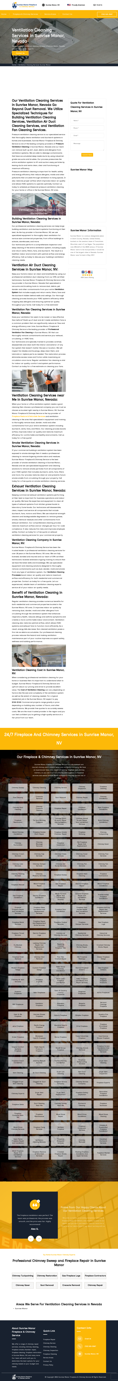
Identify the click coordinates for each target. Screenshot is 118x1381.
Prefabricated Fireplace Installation (103, 896)
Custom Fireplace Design (39, 969)
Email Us (98, 5)
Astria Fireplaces (103, 992)
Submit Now (87, 155)
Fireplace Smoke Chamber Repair (60, 833)
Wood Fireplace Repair (39, 885)
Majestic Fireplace (82, 1004)
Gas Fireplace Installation (18, 896)
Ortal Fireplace (81, 1026)
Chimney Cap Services (39, 855)
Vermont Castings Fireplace (103, 1004)
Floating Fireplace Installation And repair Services (81, 1154)
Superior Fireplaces (18, 992)
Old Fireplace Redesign (82, 958)
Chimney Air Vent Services (18, 980)
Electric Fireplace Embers (82, 969)
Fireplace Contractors (103, 875)
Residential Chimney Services (81, 934)
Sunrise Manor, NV (92, 1354)
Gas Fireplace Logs (103, 923)
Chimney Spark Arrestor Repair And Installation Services (60, 821)
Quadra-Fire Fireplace (103, 1015)
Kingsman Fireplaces (82, 992)
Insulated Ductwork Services (103, 1141)
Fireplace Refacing (82, 833)
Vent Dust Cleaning (82, 1073)
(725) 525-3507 (107, 14)
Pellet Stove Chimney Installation (60, 969)
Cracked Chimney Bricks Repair (103, 946)
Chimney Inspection (82, 787)
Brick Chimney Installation (103, 821)
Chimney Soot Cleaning (18, 808)
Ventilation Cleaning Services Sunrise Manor (34, 65)
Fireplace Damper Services (82, 923)
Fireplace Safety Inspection (82, 1093)
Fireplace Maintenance (39, 1115)
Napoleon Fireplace (60, 1004)
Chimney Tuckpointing (103, 833)
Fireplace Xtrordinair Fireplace (103, 1026)
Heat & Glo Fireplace (18, 1015)
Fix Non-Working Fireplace (39, 821)
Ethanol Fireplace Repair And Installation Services (82, 897)
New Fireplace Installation (103, 808)
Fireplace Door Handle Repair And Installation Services (82, 910)
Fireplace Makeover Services (60, 1141)
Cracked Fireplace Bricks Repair (61, 1154)
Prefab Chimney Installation (61, 1062)
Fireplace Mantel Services (103, 1154)
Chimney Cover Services (82, 855)
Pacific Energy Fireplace (39, 1026)
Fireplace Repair (61, 808)
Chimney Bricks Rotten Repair (82, 946)
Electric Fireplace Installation (39, 896)
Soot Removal (61, 797)
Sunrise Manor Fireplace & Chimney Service (75, 1377)
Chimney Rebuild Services (39, 1062)
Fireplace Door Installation (60, 910)
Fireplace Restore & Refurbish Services (39, 1154)
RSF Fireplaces (17, 1004)
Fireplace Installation (82, 808)
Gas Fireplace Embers (103, 969)
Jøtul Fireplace (17, 1026)
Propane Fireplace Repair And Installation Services (18, 910)
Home (3, 14)
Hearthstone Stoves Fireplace (103, 1037)
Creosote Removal (39, 797)
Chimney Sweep (18, 788)
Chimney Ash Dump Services (60, 865)
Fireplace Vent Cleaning (82, 875)
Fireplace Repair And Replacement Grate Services (39, 923)
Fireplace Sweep (60, 875)
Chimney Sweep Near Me (61, 1104)
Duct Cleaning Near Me (39, 1104)
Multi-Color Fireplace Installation (60, 981)
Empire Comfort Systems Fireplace (18, 1049)
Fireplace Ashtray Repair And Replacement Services (103, 910)
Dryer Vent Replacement (60, 1093)
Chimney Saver (103, 844)
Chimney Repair (82, 797)
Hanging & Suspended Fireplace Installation (103, 1128)
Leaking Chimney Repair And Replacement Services (39, 946)
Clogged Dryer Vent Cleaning (17, 1083)
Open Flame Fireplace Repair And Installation (18, 1141)
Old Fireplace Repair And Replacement (82, 844)
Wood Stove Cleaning (103, 1115)
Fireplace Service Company (60, 1083)
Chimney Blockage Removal (39, 844)
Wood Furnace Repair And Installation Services (60, 897)
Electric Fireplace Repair (82, 885)
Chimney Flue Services (103, 855)
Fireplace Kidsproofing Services (82, 1062)
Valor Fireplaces (39, 992)
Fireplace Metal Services (18, 923)
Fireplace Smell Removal (17, 958)
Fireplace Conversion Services (82, 1128)
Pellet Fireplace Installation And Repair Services (82, 981)
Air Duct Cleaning (39, 1073)
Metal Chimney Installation (17, 833)
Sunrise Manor (21, 1308)
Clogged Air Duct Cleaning (39, 1083)
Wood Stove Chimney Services (17, 1128)
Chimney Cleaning (39, 788)
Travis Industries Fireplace (82, 1037)
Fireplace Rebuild (17, 885)
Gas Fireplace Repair (61, 885)
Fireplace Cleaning (103, 787)
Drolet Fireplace (18, 1037)
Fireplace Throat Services (18, 934)
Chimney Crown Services (18, 855)
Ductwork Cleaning (82, 1104)
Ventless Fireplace (60, 1128)
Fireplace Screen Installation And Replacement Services (103, 1049)
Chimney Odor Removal (39, 958)
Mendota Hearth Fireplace (60, 1026)
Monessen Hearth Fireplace (39, 1037)
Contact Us (67, 14)
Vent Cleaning (18, 1073)
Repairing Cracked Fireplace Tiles (60, 946)
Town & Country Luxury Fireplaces (60, 992)
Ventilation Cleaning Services (39, 1141)
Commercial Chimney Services (60, 934)
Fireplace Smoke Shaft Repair (39, 833)
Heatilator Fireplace (39, 1004)
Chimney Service (61, 788)
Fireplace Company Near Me (18, 1115)
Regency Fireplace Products (103, 981)
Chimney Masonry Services (39, 875)
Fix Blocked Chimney (18, 946)
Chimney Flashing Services (17, 875)
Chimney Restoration (18, 844)
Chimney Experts (18, 1093)
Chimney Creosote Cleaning (39, 808)
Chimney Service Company (82, 1083)
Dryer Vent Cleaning (103, 1062)
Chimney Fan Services (103, 865)
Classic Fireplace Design (103, 958)
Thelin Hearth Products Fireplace (39, 1049)
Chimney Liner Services (18, 865)
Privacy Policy (48, 1365)
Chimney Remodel (82, 1141)
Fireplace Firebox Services (60, 923)
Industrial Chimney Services (103, 934)
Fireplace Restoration (18, 821)
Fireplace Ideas (18, 1104)
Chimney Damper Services (39, 865)
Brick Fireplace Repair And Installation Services (17, 1154)
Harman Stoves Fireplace (39, 1015)
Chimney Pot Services (82, 865)
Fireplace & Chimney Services (25, 14)
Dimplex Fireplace (81, 1015)
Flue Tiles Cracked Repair (60, 958)
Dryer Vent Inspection (103, 1073)
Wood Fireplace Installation (103, 885)
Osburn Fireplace (60, 1015)
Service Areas (50, 14)
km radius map (87, 196)
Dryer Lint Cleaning (60, 1073)
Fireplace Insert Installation (18, 1062)
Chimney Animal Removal (82, 1049)
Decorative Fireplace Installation (103, 1093)
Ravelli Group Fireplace (60, 1049)
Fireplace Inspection (61, 844)
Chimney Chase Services (60, 855)
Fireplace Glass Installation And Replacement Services (39, 910)
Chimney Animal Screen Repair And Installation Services (82, 821)
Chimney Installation (103, 797)
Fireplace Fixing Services (39, 1128)
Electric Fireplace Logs (39, 934)
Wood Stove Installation (81, 1115)
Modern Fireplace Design (17, 969)
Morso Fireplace (61, 1037)
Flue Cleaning (18, 797)
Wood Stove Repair (60, 1115)
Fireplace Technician (103, 1104)
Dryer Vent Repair (39, 1093)
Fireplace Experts (103, 1083)
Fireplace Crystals (39, 980)
